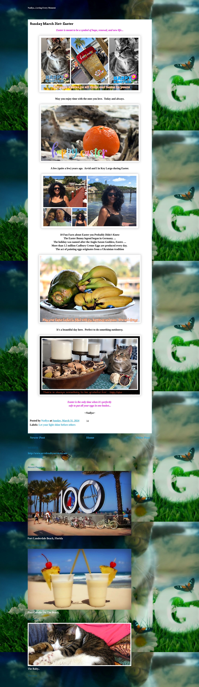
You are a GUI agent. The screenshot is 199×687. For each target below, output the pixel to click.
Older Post (143, 437)
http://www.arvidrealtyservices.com (47, 453)
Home (90, 437)
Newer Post (37, 437)
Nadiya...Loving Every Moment (42, 8)
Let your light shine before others (57, 424)
